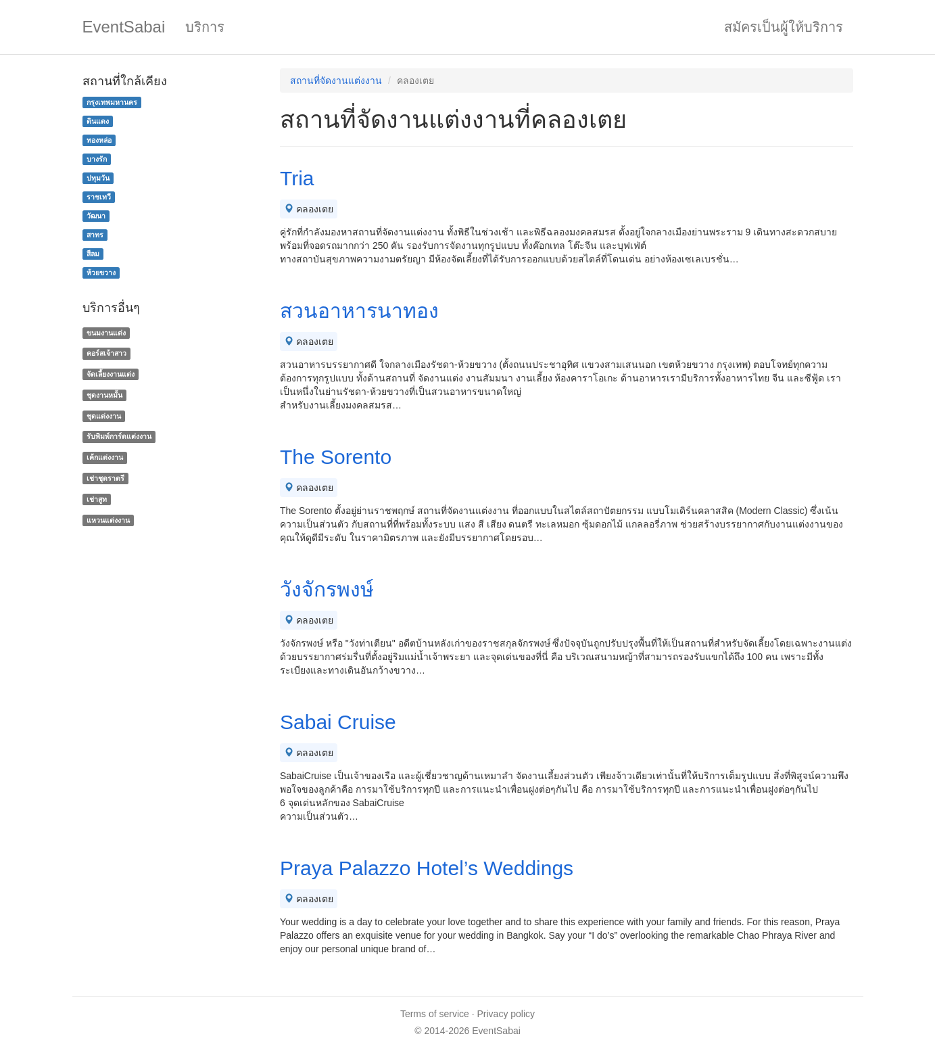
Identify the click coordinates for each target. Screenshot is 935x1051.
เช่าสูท (97, 499)
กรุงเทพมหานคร (112, 102)
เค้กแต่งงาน (105, 457)
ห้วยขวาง (101, 272)
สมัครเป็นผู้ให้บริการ (783, 27)
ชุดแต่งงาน (104, 416)
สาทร (95, 235)
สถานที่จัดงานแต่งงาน (336, 80)
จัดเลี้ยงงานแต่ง (111, 374)
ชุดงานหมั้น (104, 395)
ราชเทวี (99, 197)
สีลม (93, 254)
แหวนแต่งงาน (108, 520)
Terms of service (434, 1013)
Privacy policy (506, 1013)
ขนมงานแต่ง (106, 333)
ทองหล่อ (99, 140)
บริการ (204, 27)
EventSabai (124, 27)
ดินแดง (98, 121)
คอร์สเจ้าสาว (106, 353)
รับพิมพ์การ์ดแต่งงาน (119, 437)
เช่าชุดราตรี (105, 478)
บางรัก (97, 159)
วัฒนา (96, 216)
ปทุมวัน (98, 178)
